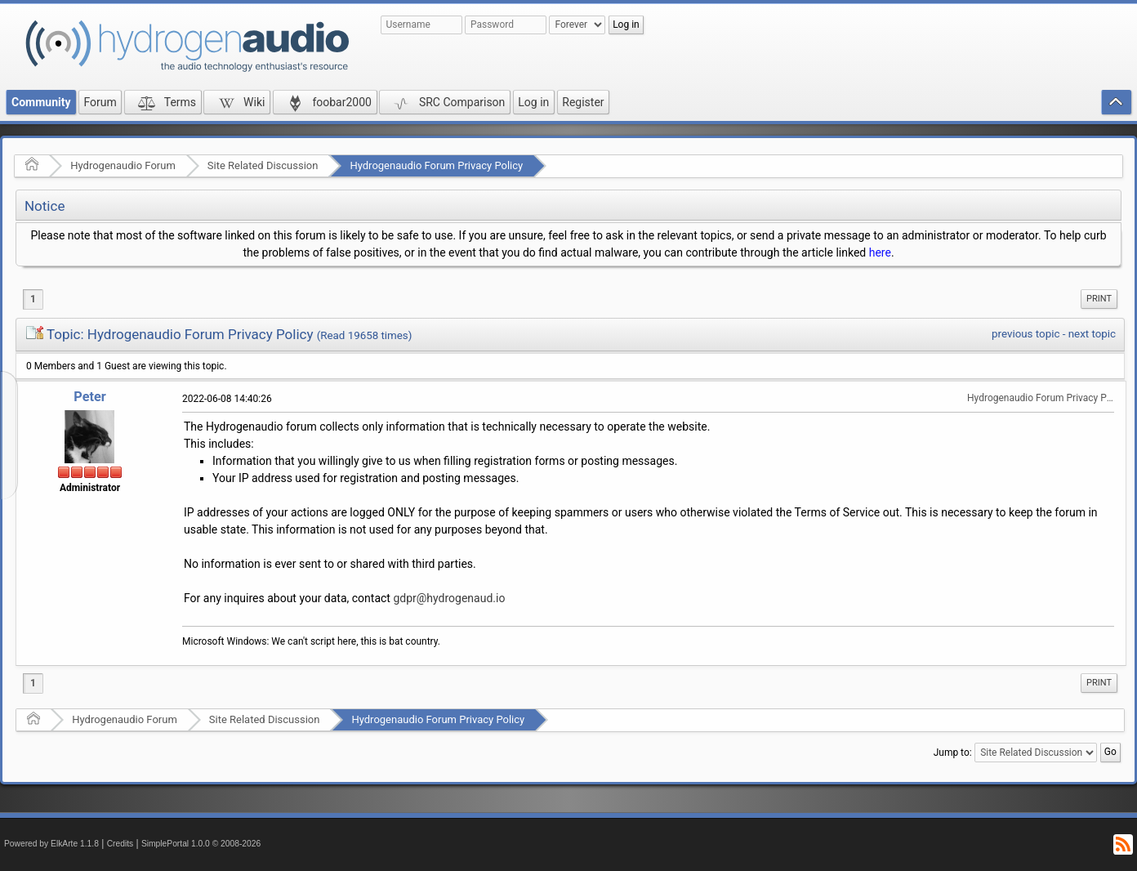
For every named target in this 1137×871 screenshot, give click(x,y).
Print (1099, 298)
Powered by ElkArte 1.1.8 (51, 843)
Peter (89, 396)
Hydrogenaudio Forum (123, 165)
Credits (120, 843)
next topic (1092, 334)
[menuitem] (1099, 299)
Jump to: (953, 752)
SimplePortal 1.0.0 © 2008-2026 (201, 843)
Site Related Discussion (263, 165)
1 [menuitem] (33, 299)
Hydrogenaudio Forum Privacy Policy (436, 165)
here (880, 252)
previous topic (1025, 334)
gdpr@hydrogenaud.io (449, 598)
